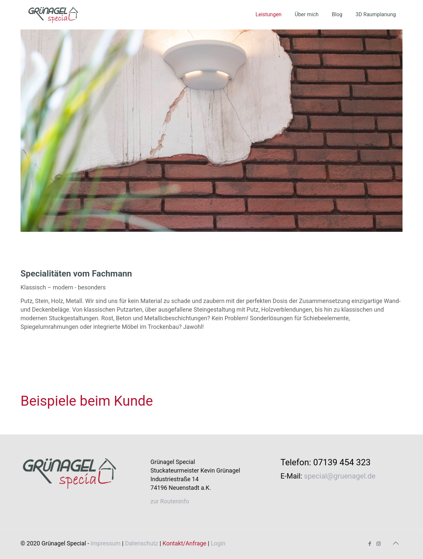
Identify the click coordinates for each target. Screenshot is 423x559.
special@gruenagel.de (339, 476)
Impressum (106, 543)
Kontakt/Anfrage (185, 543)
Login (218, 543)
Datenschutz (141, 543)
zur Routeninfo (169, 501)
